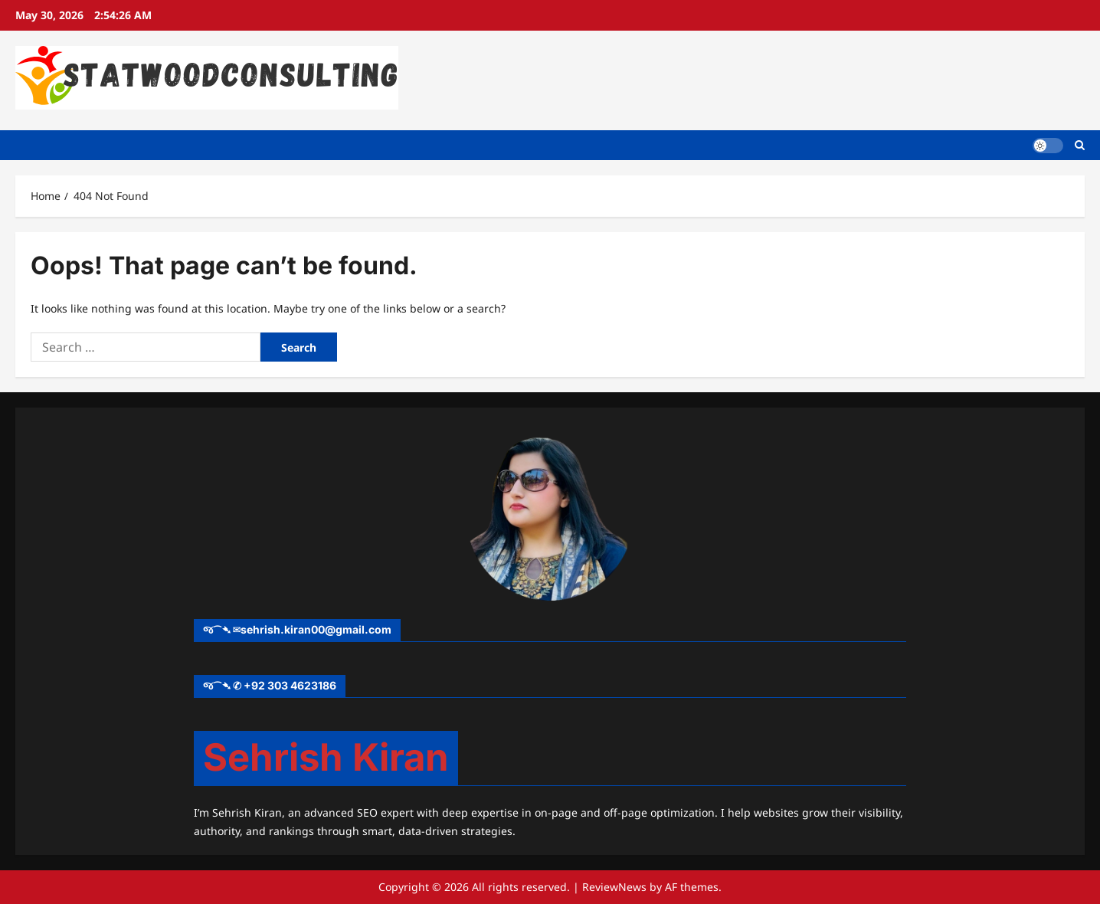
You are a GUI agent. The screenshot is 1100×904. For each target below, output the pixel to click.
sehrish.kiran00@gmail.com (316, 629)
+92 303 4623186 (290, 685)
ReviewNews (614, 886)
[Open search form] (1080, 145)
